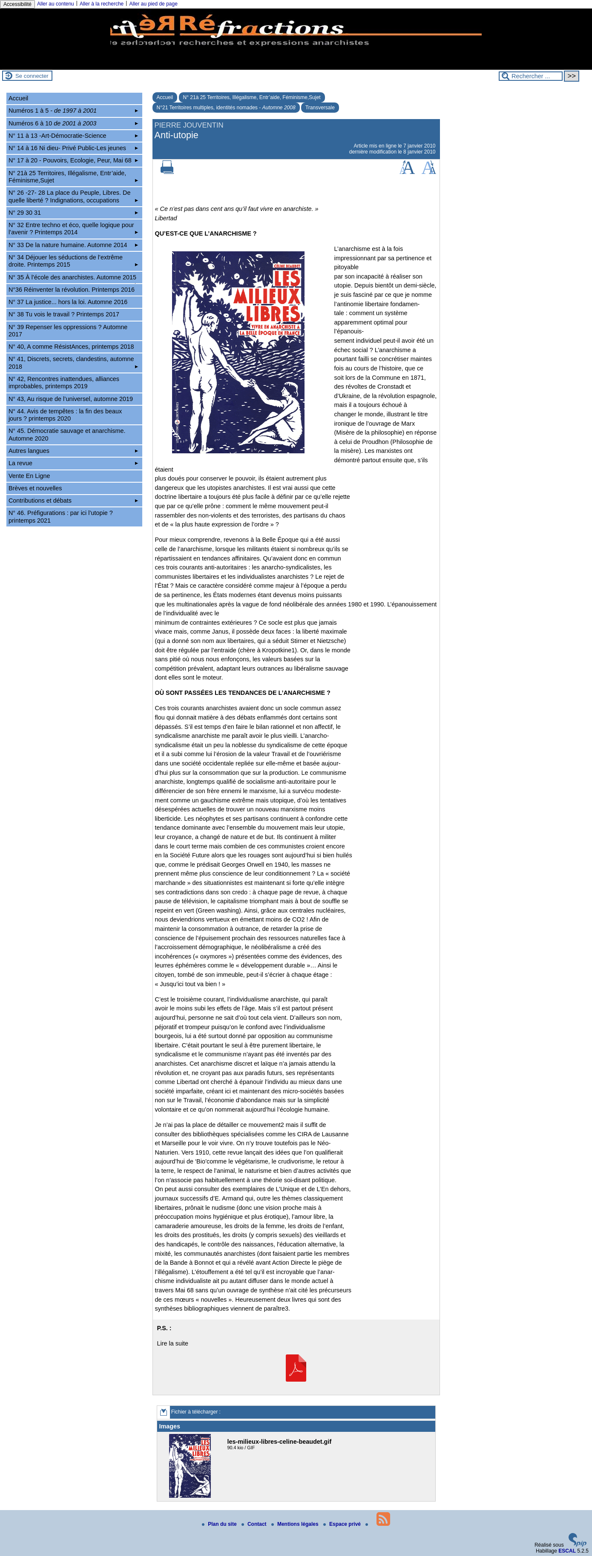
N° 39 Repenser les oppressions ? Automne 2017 (68, 331)
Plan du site (220, 1524)
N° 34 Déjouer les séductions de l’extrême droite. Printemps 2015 (73, 261)
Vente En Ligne (29, 475)
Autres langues (73, 450)
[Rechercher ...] (531, 76)
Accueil (165, 97)
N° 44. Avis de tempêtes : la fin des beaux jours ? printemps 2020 (65, 415)
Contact (254, 1524)
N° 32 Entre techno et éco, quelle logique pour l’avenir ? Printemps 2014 (73, 229)
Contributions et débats (73, 500)
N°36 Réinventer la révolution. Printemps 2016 (72, 289)
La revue (73, 463)
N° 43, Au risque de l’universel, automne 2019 (71, 398)
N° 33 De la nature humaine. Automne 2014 (73, 245)
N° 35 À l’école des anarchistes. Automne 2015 (73, 278)
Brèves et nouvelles (35, 488)
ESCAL (567, 1551)
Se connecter (32, 76)
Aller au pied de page (153, 4)
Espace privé (342, 1524)
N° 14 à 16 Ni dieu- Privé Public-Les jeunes (73, 148)
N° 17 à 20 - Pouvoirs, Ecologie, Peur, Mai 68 (73, 160)
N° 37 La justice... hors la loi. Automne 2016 (68, 302)
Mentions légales (295, 1524)
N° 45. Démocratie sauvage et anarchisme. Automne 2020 (67, 434)
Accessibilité (17, 4)
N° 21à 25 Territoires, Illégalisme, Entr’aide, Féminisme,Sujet (252, 97)
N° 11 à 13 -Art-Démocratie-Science (73, 135)
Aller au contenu (55, 4)
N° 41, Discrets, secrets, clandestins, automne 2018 (73, 363)
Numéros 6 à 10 (73, 123)
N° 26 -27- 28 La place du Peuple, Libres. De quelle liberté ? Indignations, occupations (73, 196)
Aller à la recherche (102, 4)
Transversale (320, 108)
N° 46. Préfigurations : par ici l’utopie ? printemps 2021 (61, 516)
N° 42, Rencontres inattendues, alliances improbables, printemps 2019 (64, 382)
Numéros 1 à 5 (73, 110)
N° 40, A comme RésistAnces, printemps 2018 (71, 346)
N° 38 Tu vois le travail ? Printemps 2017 (64, 314)
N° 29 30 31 (73, 212)
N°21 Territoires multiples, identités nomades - (226, 108)
